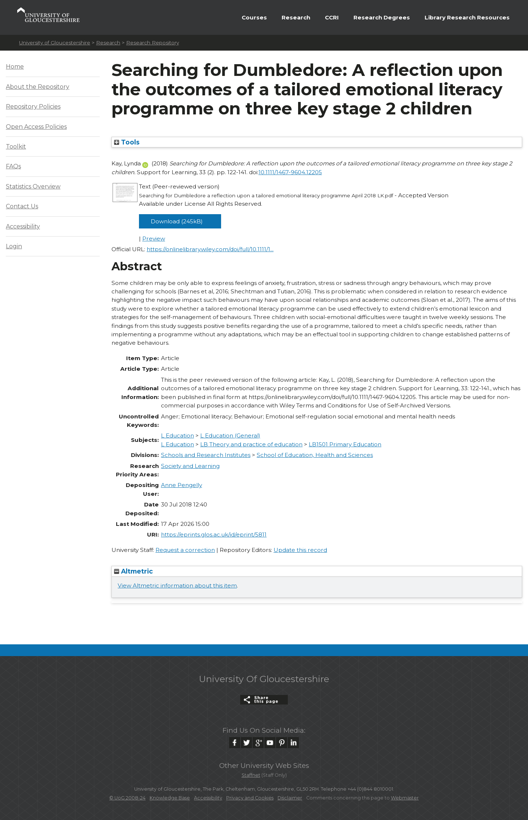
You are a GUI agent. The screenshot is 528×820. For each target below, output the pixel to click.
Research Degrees (381, 17)
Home (15, 66)
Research (296, 17)
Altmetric (133, 571)
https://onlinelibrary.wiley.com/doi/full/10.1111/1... (210, 249)
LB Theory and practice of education (251, 444)
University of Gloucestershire (54, 42)
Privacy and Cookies (250, 798)
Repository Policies (33, 106)
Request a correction (185, 549)
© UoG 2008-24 (127, 798)
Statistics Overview (33, 186)
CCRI (332, 17)
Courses (254, 17)
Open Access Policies (36, 126)
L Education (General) (230, 435)
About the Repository (37, 86)
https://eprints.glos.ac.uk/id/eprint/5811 (214, 534)
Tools (127, 142)
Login (14, 246)
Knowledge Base (170, 798)
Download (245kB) (177, 221)
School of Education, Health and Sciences (315, 454)
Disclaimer (290, 798)
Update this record (300, 549)
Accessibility (23, 226)
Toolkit (16, 146)
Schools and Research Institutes (205, 454)
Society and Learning (190, 465)
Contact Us (22, 206)
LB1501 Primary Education (345, 444)
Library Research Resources (467, 17)
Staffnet (251, 775)
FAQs (13, 166)
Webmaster (405, 798)
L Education (177, 435)
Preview (153, 238)
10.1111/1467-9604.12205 (290, 172)
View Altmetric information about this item (177, 585)
